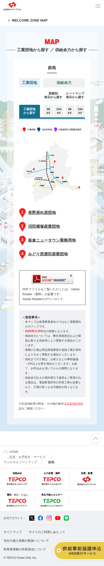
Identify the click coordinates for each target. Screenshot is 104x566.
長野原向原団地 (37, 212)
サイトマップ (13, 532)
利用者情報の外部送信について (25, 549)
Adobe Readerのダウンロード (42, 299)
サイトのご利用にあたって (47, 532)
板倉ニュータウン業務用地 (47, 240)
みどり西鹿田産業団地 (43, 254)
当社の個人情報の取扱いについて (26, 540)
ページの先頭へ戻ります (95, 438)
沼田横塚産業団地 (39, 226)
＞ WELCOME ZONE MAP (27, 20)
